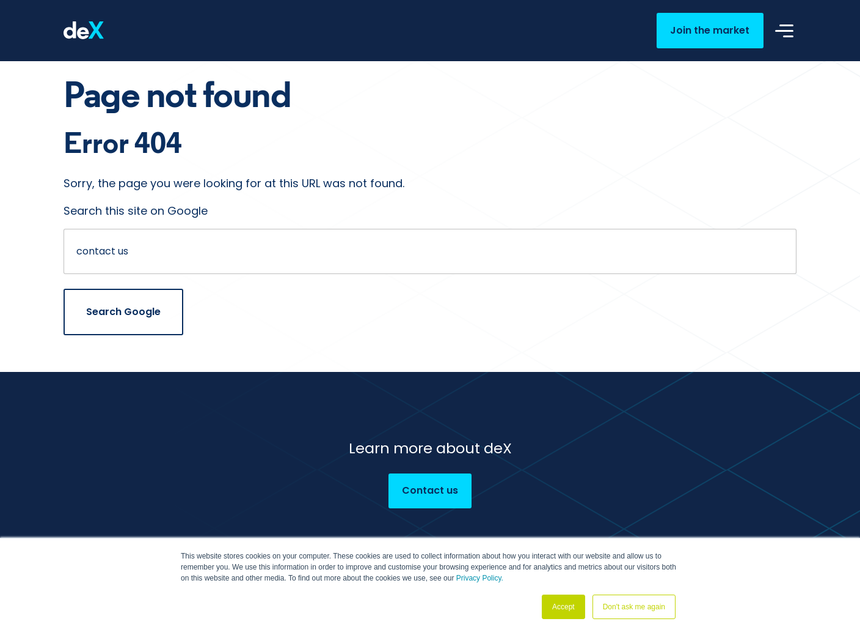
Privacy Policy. (479, 578)
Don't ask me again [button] (634, 607)
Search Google (123, 312)
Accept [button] (563, 607)
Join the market (709, 30)
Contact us (430, 490)
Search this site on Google (136, 210)
